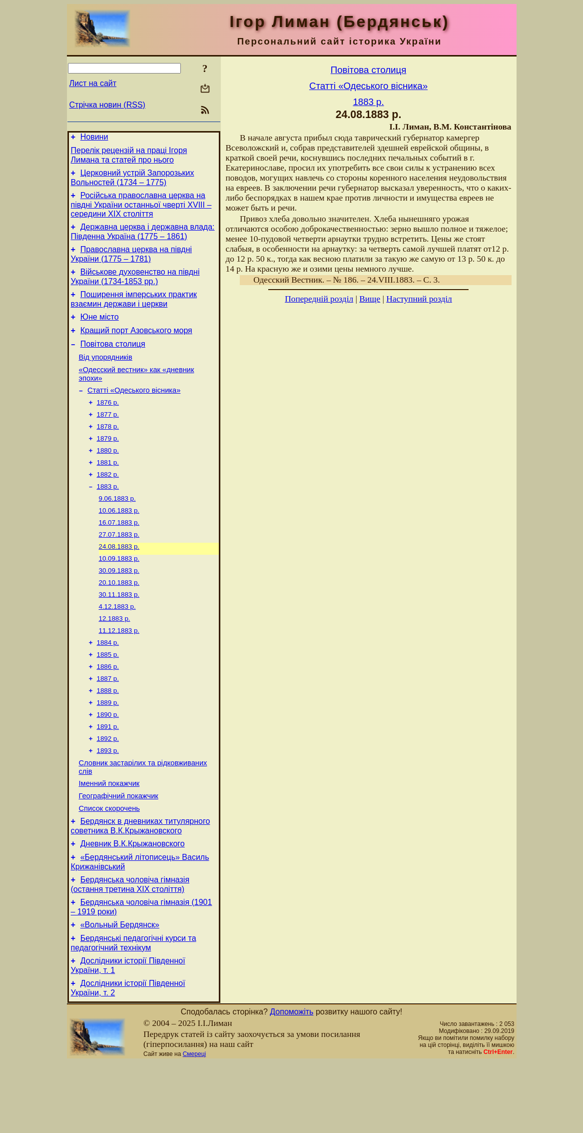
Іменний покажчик (109, 837)
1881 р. (108, 489)
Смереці (194, 1124)
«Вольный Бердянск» (119, 990)
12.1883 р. (114, 658)
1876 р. (108, 424)
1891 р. (108, 775)
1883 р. (108, 515)
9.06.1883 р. (117, 528)
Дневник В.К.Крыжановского (132, 903)
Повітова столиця (112, 360)
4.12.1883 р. (117, 645)
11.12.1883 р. (119, 671)
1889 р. (108, 749)
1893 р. (108, 801)
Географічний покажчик (118, 851)
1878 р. (108, 450)
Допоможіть (291, 1082)
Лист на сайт (93, 83)
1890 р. (108, 762)
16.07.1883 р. (119, 554)
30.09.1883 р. (119, 606)
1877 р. (108, 437)
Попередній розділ (319, 299)
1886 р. (108, 710)
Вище (369, 299)
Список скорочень (109, 865)
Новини (94, 138)
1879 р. (108, 463)
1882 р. (108, 502)
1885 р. (108, 697)
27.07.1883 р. (119, 567)
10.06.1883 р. (119, 541)
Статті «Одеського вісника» (133, 411)
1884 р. (108, 684)
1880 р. (108, 476)
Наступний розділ (419, 299)
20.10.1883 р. (119, 619)
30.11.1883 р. (119, 632)
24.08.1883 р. (119, 580)
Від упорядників (105, 375)
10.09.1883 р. (119, 593)
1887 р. (108, 723)
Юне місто (99, 330)
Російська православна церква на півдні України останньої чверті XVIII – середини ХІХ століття (141, 210)
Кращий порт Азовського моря (136, 345)
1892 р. (108, 788)
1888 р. (108, 736)
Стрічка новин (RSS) (107, 105)
